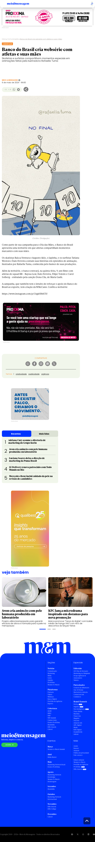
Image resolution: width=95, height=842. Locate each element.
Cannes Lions (52, 720)
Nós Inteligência (79, 709)
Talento (76, 680)
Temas (9, 374)
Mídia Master (52, 757)
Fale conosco (78, 755)
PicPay (76, 704)
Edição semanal (79, 760)
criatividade (21, 374)
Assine (76, 746)
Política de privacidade (81, 753)
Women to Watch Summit (56, 749)
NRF (49, 716)
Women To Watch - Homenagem (54, 780)
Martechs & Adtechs (81, 692)
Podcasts (51, 692)
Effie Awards (52, 727)
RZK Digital (77, 730)
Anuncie (76, 750)
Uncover (76, 720)
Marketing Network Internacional (54, 798)
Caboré (50, 729)
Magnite (76, 718)
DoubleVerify (78, 732)
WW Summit (52, 718)
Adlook (76, 734)
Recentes (16, 434)
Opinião (50, 680)
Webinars (51, 697)
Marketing (51, 673)
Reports (50, 704)
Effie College (52, 809)
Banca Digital (52, 699)
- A (5, 89)
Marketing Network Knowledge (54, 776)
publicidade (34, 374)
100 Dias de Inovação (81, 671)
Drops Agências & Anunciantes (80, 677)
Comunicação (12, 39)
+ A (9, 89)
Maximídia (51, 725)
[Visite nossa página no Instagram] (83, 834)
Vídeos (50, 694)
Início (4, 39)
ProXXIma (51, 682)
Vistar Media (78, 711)
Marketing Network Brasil (56, 765)
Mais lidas (44, 434)
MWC (49, 713)
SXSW (50, 711)
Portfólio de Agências (55, 701)
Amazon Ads (78, 723)
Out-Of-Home (78, 690)
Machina (76, 714)
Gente (50, 678)
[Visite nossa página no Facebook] (72, 834)
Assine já (9, 745)
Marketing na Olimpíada (82, 673)
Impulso (76, 707)
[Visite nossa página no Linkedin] (88, 834)
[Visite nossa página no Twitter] (78, 834)
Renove (76, 748)
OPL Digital (77, 725)
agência (45, 374)
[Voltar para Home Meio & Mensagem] (21, 3)
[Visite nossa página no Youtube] (94, 834)
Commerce (77, 697)
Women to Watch (79, 762)
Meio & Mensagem (10, 80)
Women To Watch (53, 685)
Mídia (49, 676)
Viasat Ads (77, 716)
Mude (76, 727)
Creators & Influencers (81, 688)
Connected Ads (79, 694)
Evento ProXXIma (54, 722)
